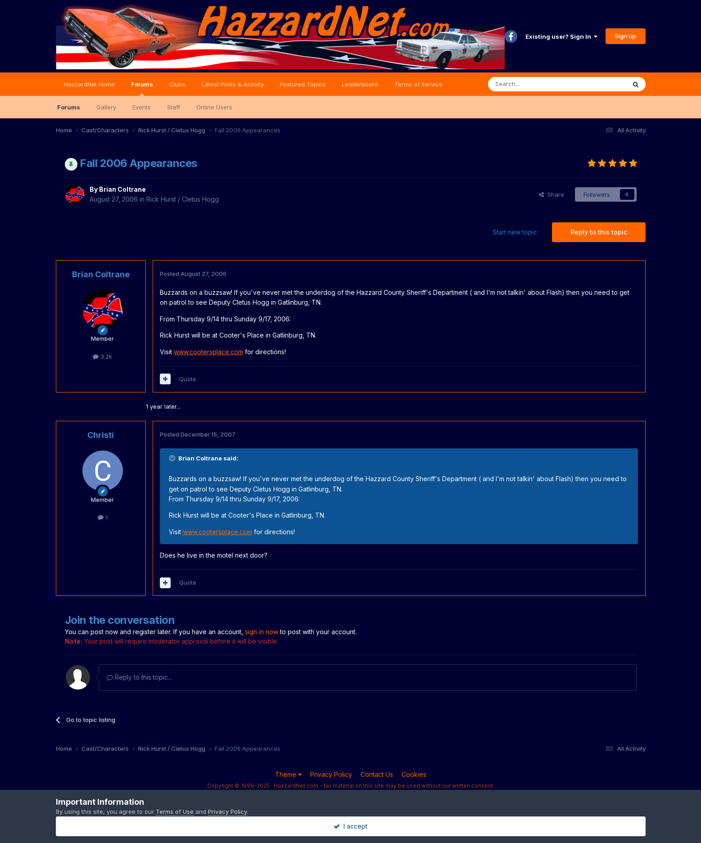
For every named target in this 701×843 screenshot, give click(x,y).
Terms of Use (175, 811)
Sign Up (625, 36)
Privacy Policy (331, 774)
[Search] (534, 84)
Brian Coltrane (122, 189)
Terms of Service (418, 84)
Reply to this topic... (139, 677)
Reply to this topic (598, 232)
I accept (350, 826)
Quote (187, 379)
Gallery (106, 107)
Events (141, 107)
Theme (288, 774)
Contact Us (377, 774)
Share (551, 194)
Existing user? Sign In (561, 36)
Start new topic (515, 232)
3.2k (102, 356)
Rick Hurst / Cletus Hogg (182, 199)
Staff (173, 107)
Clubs (177, 84)
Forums (142, 88)
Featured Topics (303, 84)
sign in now (261, 632)
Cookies (414, 774)
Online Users (214, 107)
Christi (100, 435)
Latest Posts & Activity (233, 84)
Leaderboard (360, 84)
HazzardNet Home (89, 84)
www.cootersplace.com (208, 352)
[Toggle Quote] (173, 458)
